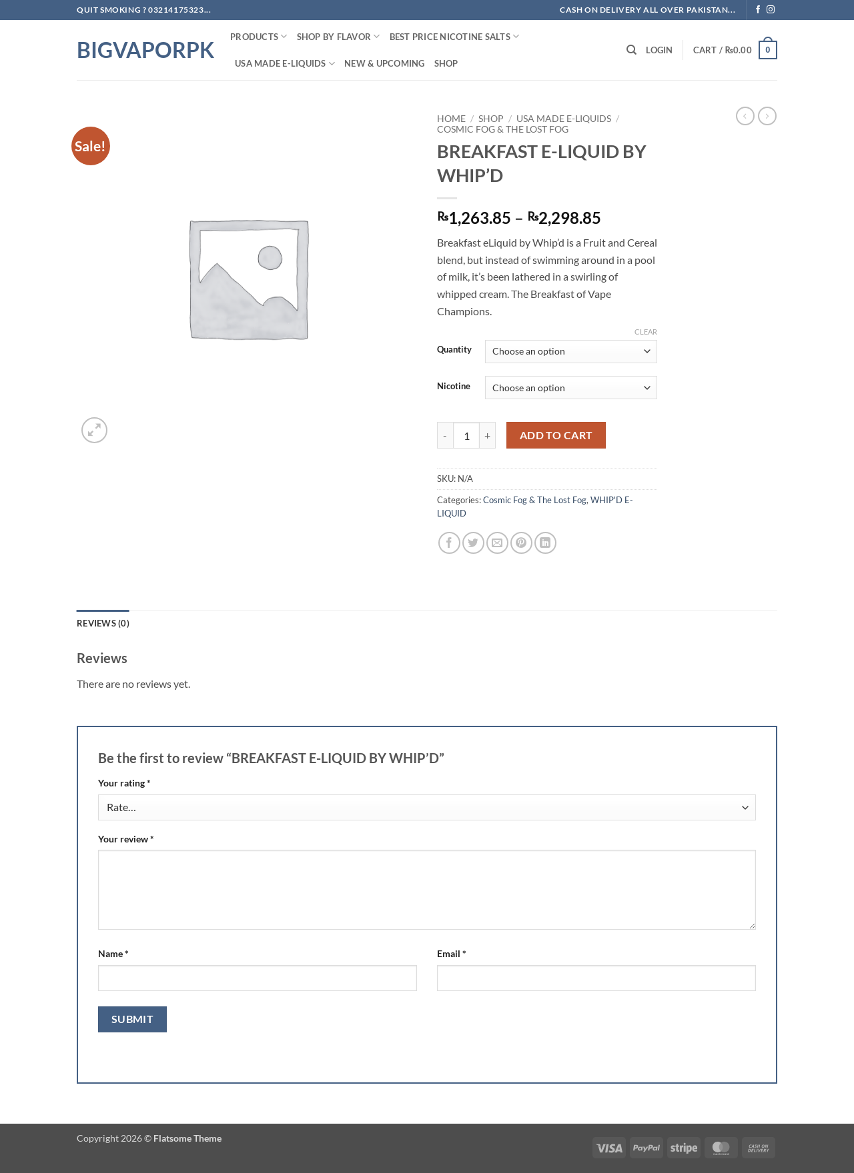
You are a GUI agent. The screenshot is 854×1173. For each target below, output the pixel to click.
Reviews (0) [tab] (103, 623)
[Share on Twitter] (473, 543)
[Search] (631, 50)
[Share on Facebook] (449, 543)
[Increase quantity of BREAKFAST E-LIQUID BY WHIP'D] (488, 435)
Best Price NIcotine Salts (455, 36)
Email (451, 953)
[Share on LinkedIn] (545, 543)
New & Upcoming (384, 63)
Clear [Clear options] (645, 331)
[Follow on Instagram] (771, 10)
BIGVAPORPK (143, 50)
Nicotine (453, 386)
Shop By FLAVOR (338, 36)
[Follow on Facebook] (758, 10)
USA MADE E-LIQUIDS (285, 63)
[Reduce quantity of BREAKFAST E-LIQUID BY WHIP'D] (445, 435)
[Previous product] (767, 116)
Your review (126, 838)
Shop (446, 63)
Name (113, 953)
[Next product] (745, 116)
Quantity (454, 350)
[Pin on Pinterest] (521, 543)
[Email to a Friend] (497, 543)
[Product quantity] (466, 435)
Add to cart (556, 435)
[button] (659, 50)
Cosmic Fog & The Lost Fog (502, 129)
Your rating (124, 782)
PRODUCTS (259, 36)
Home (451, 118)
